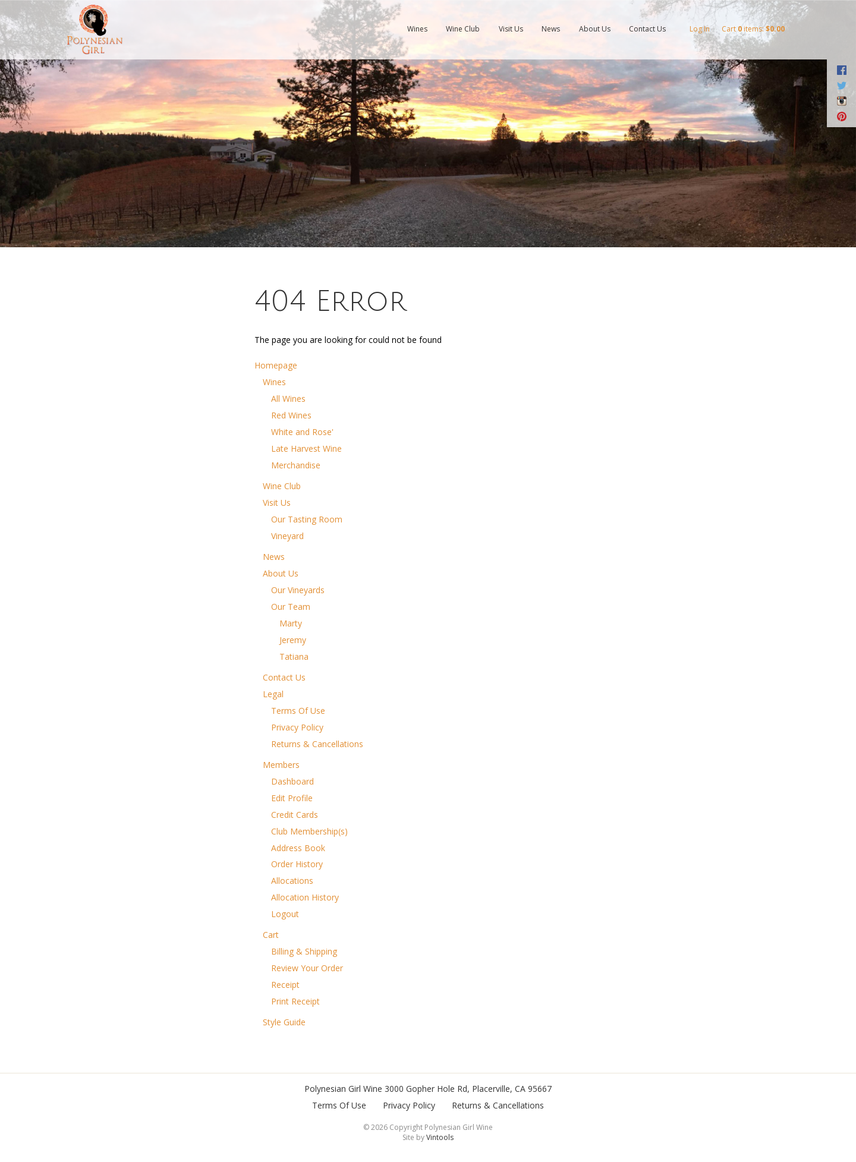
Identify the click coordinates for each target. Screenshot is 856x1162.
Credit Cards (294, 814)
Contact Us (647, 29)
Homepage (275, 365)
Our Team (290, 606)
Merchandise (295, 465)
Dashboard (292, 781)
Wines (417, 29)
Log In (700, 29)
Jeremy (292, 639)
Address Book (298, 848)
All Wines (288, 398)
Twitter (841, 85)
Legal (273, 694)
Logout (285, 913)
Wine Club (463, 29)
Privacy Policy (297, 727)
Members (281, 764)
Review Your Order (307, 968)
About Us (594, 29)
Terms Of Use (298, 710)
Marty (290, 623)
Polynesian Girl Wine (343, 1088)
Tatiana (294, 656)
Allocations (292, 880)
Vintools (440, 1137)
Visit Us (511, 29)
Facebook (841, 70)
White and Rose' (302, 431)
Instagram (841, 101)
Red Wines (291, 415)
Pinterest (841, 116)
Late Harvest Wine (306, 448)
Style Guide (284, 1022)
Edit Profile (292, 798)
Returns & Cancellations (317, 744)
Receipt (285, 984)
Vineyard (287, 535)
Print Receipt (295, 1001)
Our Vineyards (298, 590)
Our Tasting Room (306, 519)
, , (468, 1088)
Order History (297, 864)
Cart (271, 934)
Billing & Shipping (304, 951)
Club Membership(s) (309, 831)
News (551, 29)
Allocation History (305, 897)
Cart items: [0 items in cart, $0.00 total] (753, 29)
